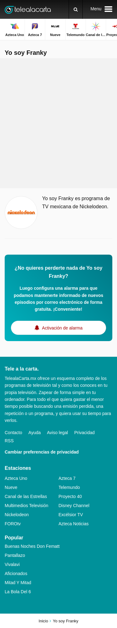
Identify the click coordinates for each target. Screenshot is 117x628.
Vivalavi (12, 564)
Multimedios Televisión (26, 505)
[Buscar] (76, 9)
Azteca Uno (16, 478)
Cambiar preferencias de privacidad (42, 451)
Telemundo (69, 487)
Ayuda (34, 432)
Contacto (13, 432)
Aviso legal (57, 432)
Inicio (43, 621)
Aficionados (16, 573)
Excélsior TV (71, 514)
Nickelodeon (17, 514)
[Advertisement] (58, 123)
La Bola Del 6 (18, 591)
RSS (9, 440)
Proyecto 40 (70, 496)
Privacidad (84, 432)
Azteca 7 (67, 478)
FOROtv (13, 523)
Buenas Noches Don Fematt (32, 546)
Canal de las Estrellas (26, 496)
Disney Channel (74, 505)
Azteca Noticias (74, 523)
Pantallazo (15, 555)
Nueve (11, 487)
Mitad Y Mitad (18, 582)
